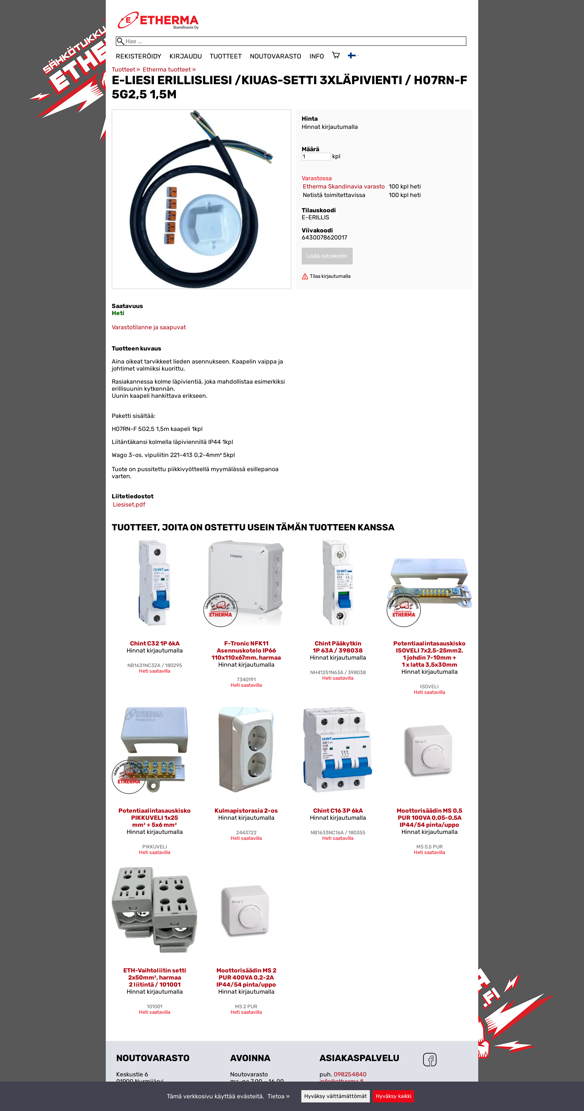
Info (317, 56)
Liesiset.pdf (129, 504)
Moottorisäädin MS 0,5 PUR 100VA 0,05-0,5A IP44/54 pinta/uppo (429, 817)
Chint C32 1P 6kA (155, 643)
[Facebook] (430, 1060)
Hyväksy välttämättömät (335, 1096)
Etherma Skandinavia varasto (344, 186)
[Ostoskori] (336, 56)
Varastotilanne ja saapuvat (149, 327)
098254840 (350, 1074)
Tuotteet (226, 56)
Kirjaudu (185, 56)
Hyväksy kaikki (393, 1096)
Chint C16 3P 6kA (338, 810)
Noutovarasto (275, 56)
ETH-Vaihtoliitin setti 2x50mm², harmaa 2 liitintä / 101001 (154, 977)
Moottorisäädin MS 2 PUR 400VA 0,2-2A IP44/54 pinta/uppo (246, 977)
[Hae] (291, 41)
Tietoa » (278, 1096)
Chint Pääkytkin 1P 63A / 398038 (338, 647)
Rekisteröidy (138, 56)
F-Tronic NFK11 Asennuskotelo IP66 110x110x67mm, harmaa (246, 650)
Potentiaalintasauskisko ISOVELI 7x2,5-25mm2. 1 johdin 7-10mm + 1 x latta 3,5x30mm (429, 654)
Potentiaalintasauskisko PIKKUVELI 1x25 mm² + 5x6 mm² (154, 817)
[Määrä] (316, 157)
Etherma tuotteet (169, 69)
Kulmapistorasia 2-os (246, 810)
